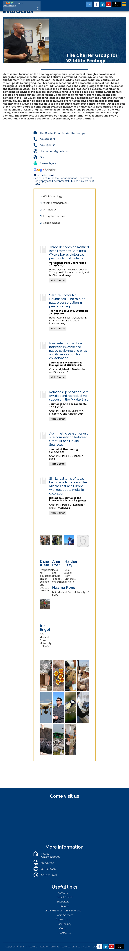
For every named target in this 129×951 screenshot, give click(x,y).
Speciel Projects (64, 897)
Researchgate (48, 163)
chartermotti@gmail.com (54, 151)
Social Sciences (64, 915)
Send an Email (49, 875)
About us (63, 892)
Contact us (65, 933)
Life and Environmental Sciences (63, 910)
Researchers (63, 919)
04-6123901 (47, 862)
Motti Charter (58, 280)
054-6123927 (47, 139)
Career (63, 928)
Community (64, 924)
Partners (64, 906)
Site (42, 157)
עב (89, 4)
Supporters (63, 901)
